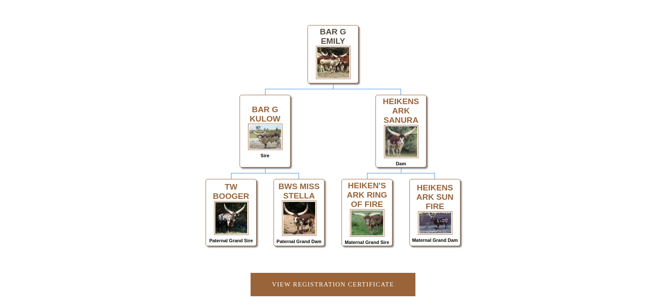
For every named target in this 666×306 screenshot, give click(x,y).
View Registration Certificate (333, 284)
